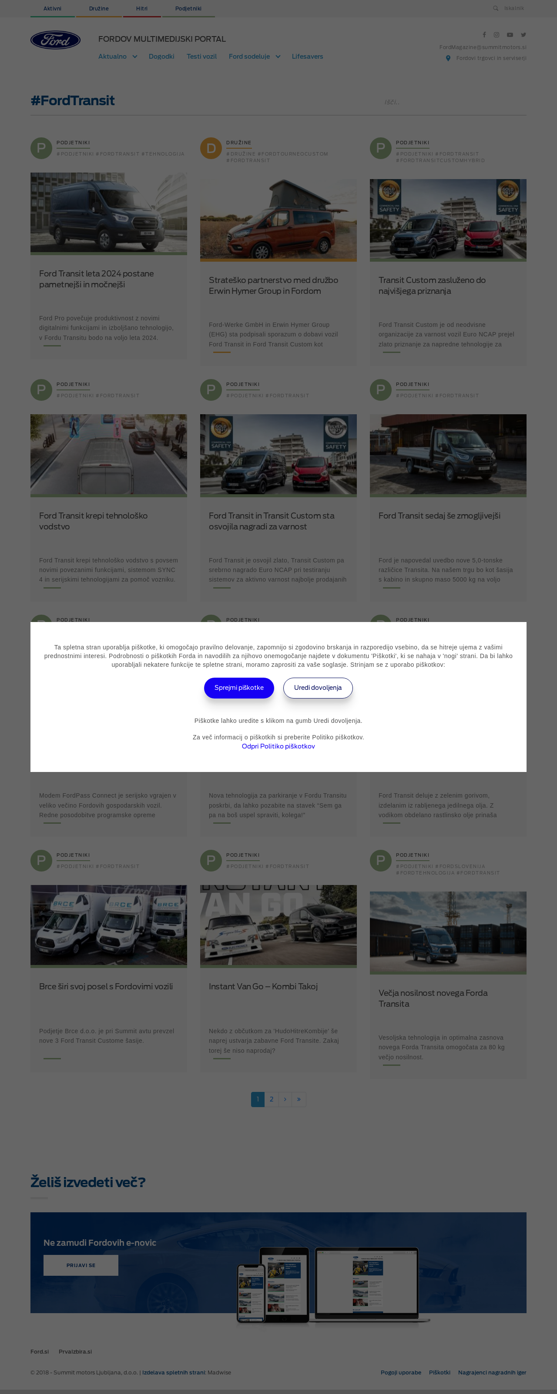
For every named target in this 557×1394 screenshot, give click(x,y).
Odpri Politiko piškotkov (278, 746)
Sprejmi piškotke (233, 688)
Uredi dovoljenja (324, 688)
